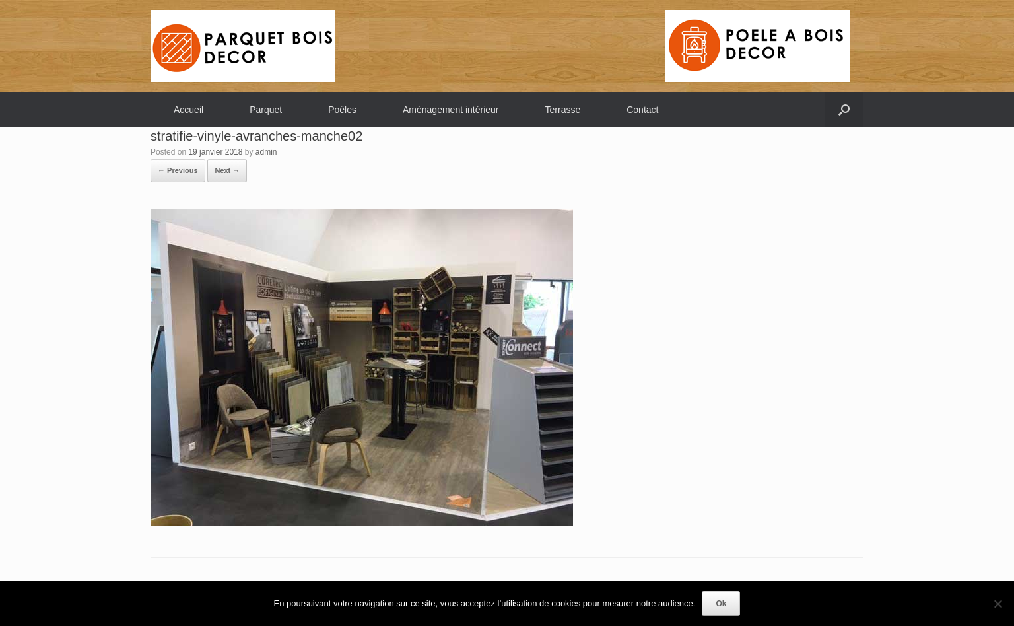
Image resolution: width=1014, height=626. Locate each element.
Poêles (342, 109)
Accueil (188, 109)
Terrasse (563, 109)
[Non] (997, 603)
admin (266, 151)
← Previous (178, 170)
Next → (227, 170)
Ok (721, 603)
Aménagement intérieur (451, 109)
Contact (642, 109)
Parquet (266, 109)
